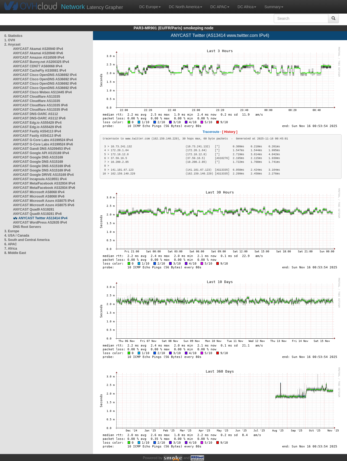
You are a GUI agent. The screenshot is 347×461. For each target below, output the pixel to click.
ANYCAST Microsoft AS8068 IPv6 (39, 196)
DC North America (185, 7)
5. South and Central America (27, 240)
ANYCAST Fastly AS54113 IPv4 (37, 131)
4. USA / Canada (16, 235)
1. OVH (9, 40)
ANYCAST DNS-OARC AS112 (35, 114)
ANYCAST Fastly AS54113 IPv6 (37, 136)
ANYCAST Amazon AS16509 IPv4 (38, 57)
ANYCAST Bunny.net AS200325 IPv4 (41, 62)
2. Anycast (12, 44)
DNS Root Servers (27, 227)
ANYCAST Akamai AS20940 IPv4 (38, 49)
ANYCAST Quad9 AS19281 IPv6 (37, 214)
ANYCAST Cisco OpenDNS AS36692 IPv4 (44, 75)
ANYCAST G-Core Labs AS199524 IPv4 (43, 140)
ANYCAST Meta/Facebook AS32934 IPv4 (44, 183)
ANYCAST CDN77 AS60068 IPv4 (37, 66)
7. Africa (10, 248)
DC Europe (150, 7)
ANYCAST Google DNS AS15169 (38, 157)
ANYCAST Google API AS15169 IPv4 (41, 153)
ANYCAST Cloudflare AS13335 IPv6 (40, 105)
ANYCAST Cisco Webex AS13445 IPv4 (42, 92)
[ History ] (229, 132)
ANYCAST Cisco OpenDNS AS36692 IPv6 (44, 83)
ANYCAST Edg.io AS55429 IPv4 (37, 123)
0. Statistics (13, 36)
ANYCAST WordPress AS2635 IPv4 (40, 222)
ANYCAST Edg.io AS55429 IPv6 (37, 127)
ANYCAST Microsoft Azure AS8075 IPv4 (43, 201)
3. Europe (11, 231)
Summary (273, 7)
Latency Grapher (92, 6)
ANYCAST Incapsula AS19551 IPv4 (40, 179)
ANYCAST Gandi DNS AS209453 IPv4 (41, 149)
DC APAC (219, 7)
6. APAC (10, 244)
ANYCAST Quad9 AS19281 (33, 209)
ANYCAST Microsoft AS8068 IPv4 (39, 192)
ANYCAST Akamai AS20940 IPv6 (38, 53)
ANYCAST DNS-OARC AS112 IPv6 (39, 118)
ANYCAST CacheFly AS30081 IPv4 (39, 70)
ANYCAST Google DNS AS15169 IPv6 (41, 166)
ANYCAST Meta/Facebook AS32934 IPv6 (44, 188)
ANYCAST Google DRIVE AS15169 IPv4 (43, 175)
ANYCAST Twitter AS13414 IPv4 (43, 218)
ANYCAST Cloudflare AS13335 (36, 96)
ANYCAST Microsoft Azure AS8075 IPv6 (43, 205)
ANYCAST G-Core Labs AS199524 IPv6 (43, 144)
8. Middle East (15, 253)
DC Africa (246, 7)
